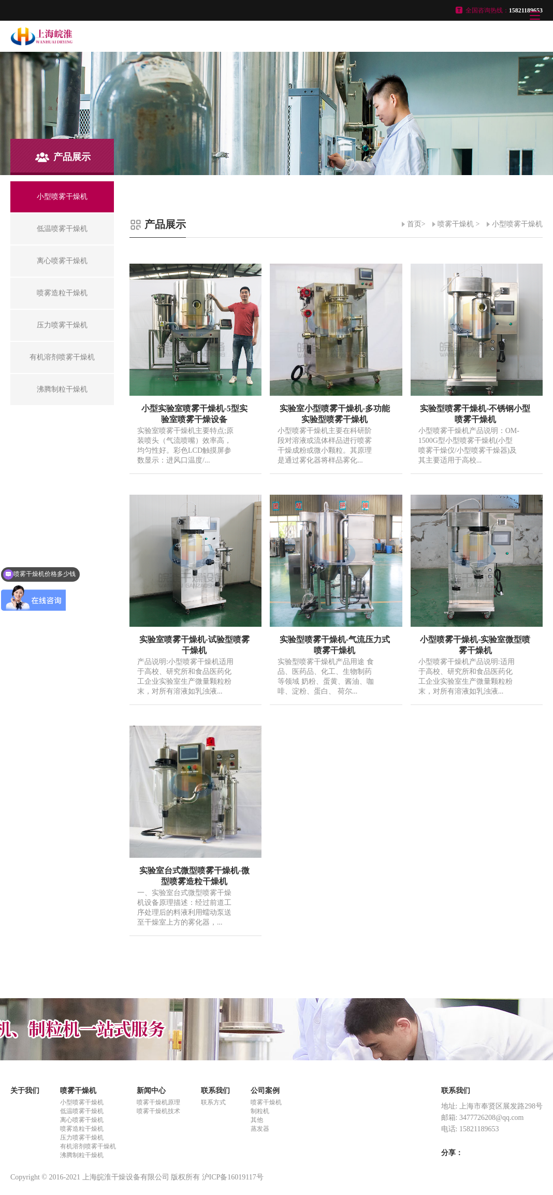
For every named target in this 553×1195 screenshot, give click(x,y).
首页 (414, 224)
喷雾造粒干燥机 (82, 1128)
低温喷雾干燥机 (82, 1111)
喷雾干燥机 (456, 224)
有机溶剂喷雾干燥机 (88, 1146)
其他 (257, 1120)
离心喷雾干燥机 (82, 1120)
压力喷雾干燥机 (82, 1137)
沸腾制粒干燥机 (82, 1155)
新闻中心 (151, 1091)
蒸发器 (260, 1128)
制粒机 (260, 1111)
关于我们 (24, 1091)
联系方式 (213, 1102)
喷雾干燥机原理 (158, 1102)
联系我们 (215, 1091)
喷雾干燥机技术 (158, 1111)
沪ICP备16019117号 (233, 1177)
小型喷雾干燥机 (517, 224)
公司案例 (265, 1091)
